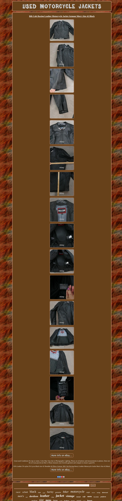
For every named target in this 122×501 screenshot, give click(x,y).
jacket (60, 496)
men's (21, 496)
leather (44, 496)
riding (52, 497)
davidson (33, 496)
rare (39, 492)
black (33, 491)
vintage (70, 496)
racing (98, 492)
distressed (105, 492)
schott (25, 492)
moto (89, 496)
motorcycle (77, 491)
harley (50, 492)
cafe (84, 497)
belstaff (78, 497)
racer (18, 492)
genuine (58, 492)
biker (66, 491)
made (44, 492)
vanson (93, 492)
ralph (88, 492)
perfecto (103, 497)
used (27, 497)
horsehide (96, 497)
